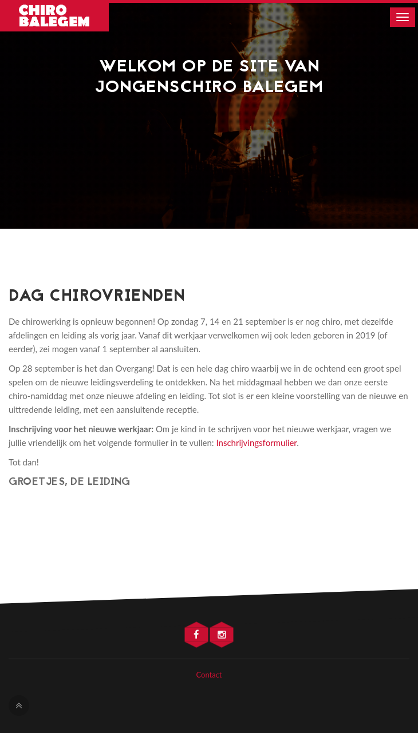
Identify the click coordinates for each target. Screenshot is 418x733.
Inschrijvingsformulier (256, 442)
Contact (209, 674)
